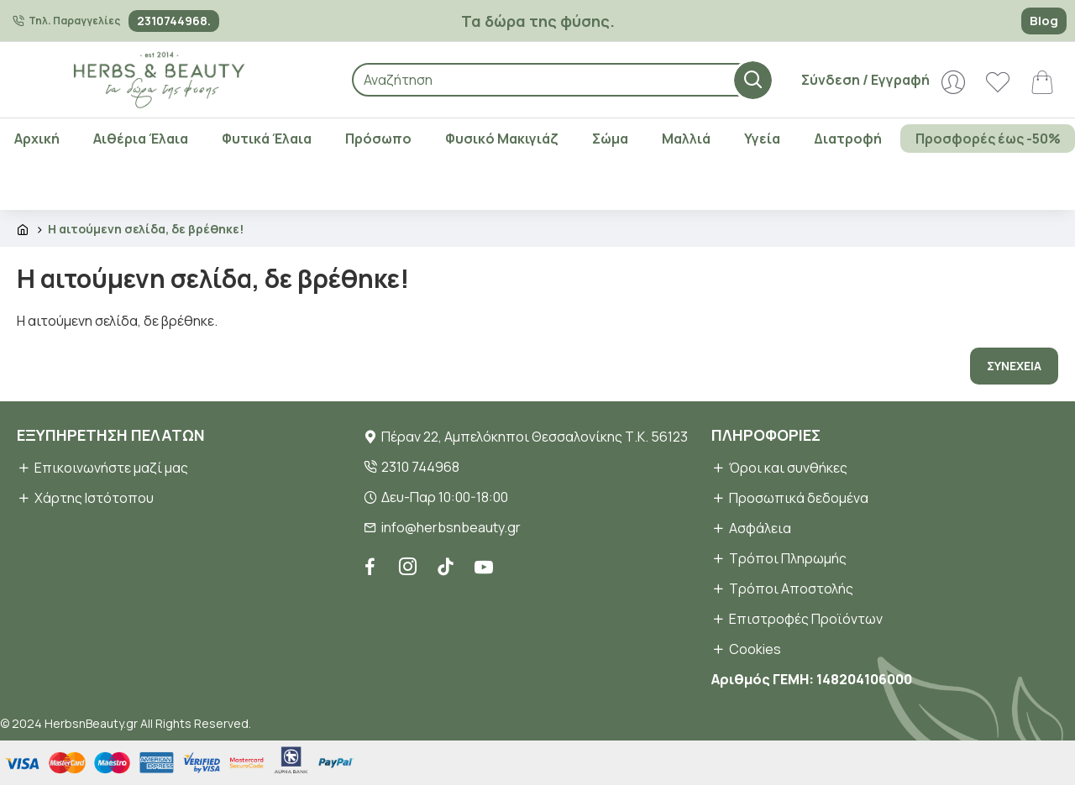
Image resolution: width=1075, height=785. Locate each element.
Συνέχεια (1014, 366)
